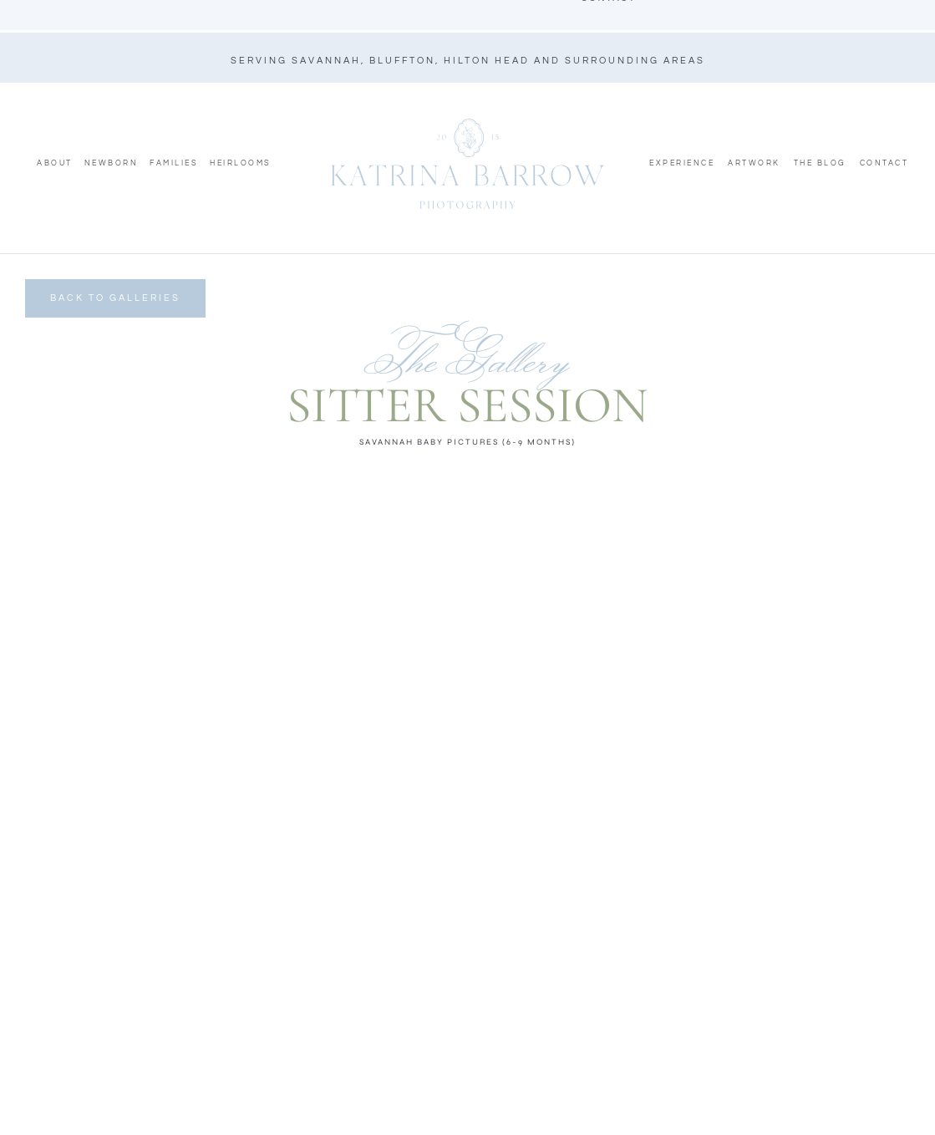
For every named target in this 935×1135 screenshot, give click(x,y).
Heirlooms (241, 163)
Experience (681, 163)
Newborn (111, 163)
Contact (884, 163)
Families (174, 163)
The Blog (820, 163)
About (55, 163)
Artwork (754, 163)
